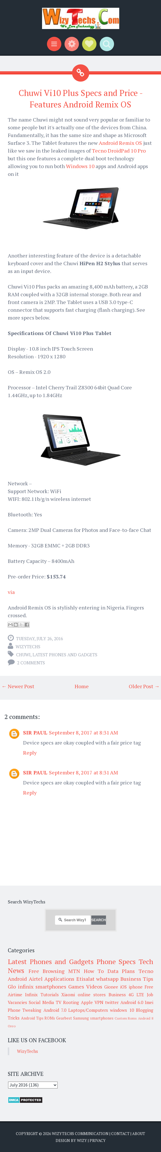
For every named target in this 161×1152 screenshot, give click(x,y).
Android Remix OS (121, 142)
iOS (123, 987)
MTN (74, 971)
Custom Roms (126, 1018)
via (11, 591)
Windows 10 (81, 166)
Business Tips (137, 978)
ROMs (49, 1018)
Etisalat (85, 978)
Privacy (98, 1140)
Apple (87, 1002)
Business (117, 994)
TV (58, 1002)
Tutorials (50, 994)
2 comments (31, 663)
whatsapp (107, 978)
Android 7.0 (54, 1010)
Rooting (71, 1002)
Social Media (41, 1002)
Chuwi (23, 654)
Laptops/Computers (88, 1010)
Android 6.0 (131, 1002)
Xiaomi (68, 994)
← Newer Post (17, 686)
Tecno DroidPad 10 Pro (119, 150)
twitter (112, 1002)
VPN (98, 1002)
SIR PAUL (35, 732)
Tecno (146, 971)
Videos (94, 986)
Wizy (82, 1140)
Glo (12, 986)
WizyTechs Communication (80, 1133)
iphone (136, 987)
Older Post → (144, 686)
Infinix (31, 994)
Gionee (111, 987)
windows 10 (122, 1010)
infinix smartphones (42, 986)
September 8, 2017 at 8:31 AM (83, 732)
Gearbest (64, 1018)
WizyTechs (28, 646)
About (138, 1133)
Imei (149, 1002)
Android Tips (32, 1018)
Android (17, 978)
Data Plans (121, 971)
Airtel (36, 978)
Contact (120, 1133)
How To (94, 971)
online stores (92, 994)
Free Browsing (47, 971)
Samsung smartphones (93, 1018)
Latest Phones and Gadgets (65, 654)
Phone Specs (116, 961)
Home (82, 686)
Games (76, 986)
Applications (59, 978)
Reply (30, 752)
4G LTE (136, 994)
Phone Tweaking (24, 1010)
